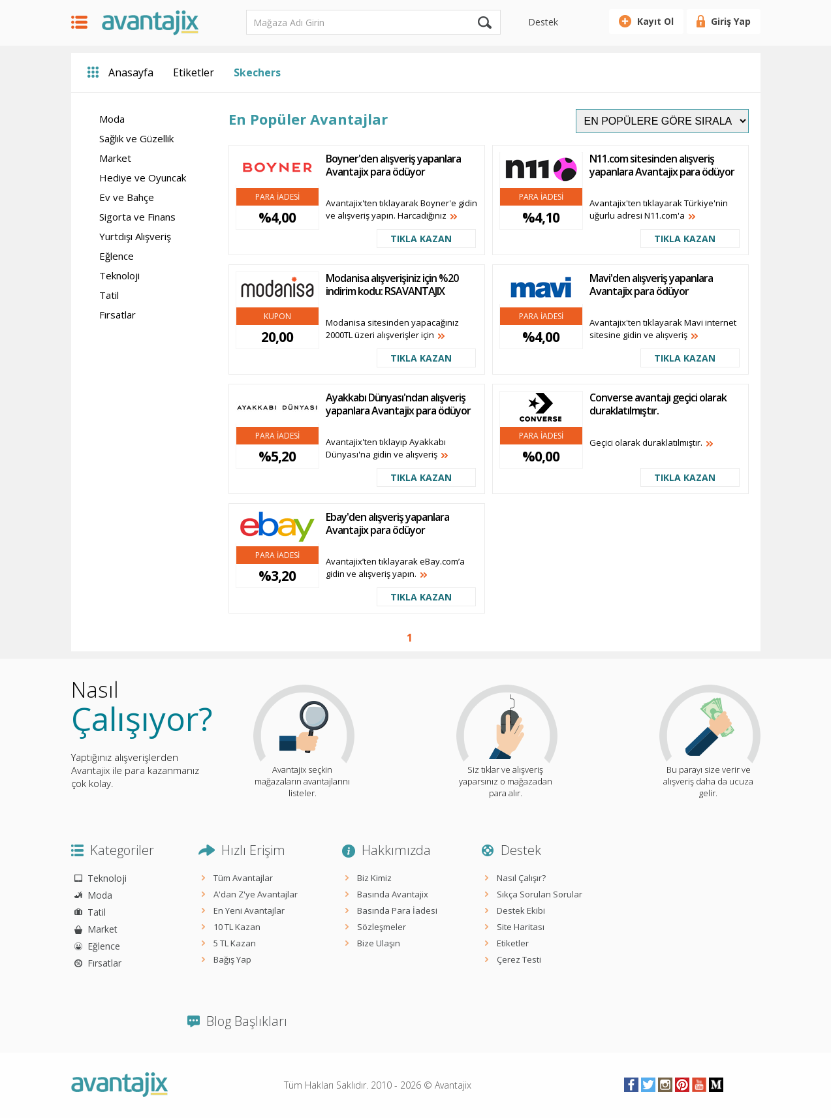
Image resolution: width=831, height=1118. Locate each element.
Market (115, 157)
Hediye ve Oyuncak (142, 177)
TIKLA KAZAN (421, 238)
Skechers (257, 72)
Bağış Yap (232, 959)
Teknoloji (119, 275)
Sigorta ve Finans (137, 216)
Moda (112, 118)
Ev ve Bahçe (126, 197)
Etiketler (193, 72)
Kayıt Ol (655, 21)
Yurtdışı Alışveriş (135, 236)
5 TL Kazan (234, 943)
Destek (543, 22)
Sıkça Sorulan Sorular (539, 894)
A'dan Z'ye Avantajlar (255, 894)
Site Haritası (520, 927)
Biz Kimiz (374, 878)
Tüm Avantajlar (243, 878)
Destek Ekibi (521, 910)
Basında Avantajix (392, 894)
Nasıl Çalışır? (521, 878)
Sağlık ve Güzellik (136, 138)
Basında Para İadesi (397, 910)
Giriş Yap (731, 21)
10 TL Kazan (236, 927)
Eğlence (116, 255)
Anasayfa (130, 72)
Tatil (109, 295)
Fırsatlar (117, 314)
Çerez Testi (519, 959)
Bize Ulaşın (378, 943)
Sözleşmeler (381, 927)
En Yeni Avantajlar (249, 910)
